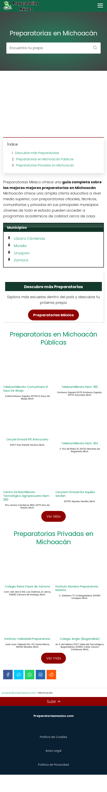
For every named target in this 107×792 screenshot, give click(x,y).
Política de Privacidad (53, 782)
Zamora (21, 260)
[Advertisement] (53, 104)
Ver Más (53, 526)
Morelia (20, 245)
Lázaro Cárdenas (29, 238)
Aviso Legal (53, 768)
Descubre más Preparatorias (37, 153)
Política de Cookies (53, 754)
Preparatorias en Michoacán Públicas (45, 159)
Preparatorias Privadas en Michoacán (45, 165)
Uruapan (22, 253)
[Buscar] (94, 46)
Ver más (53, 675)
